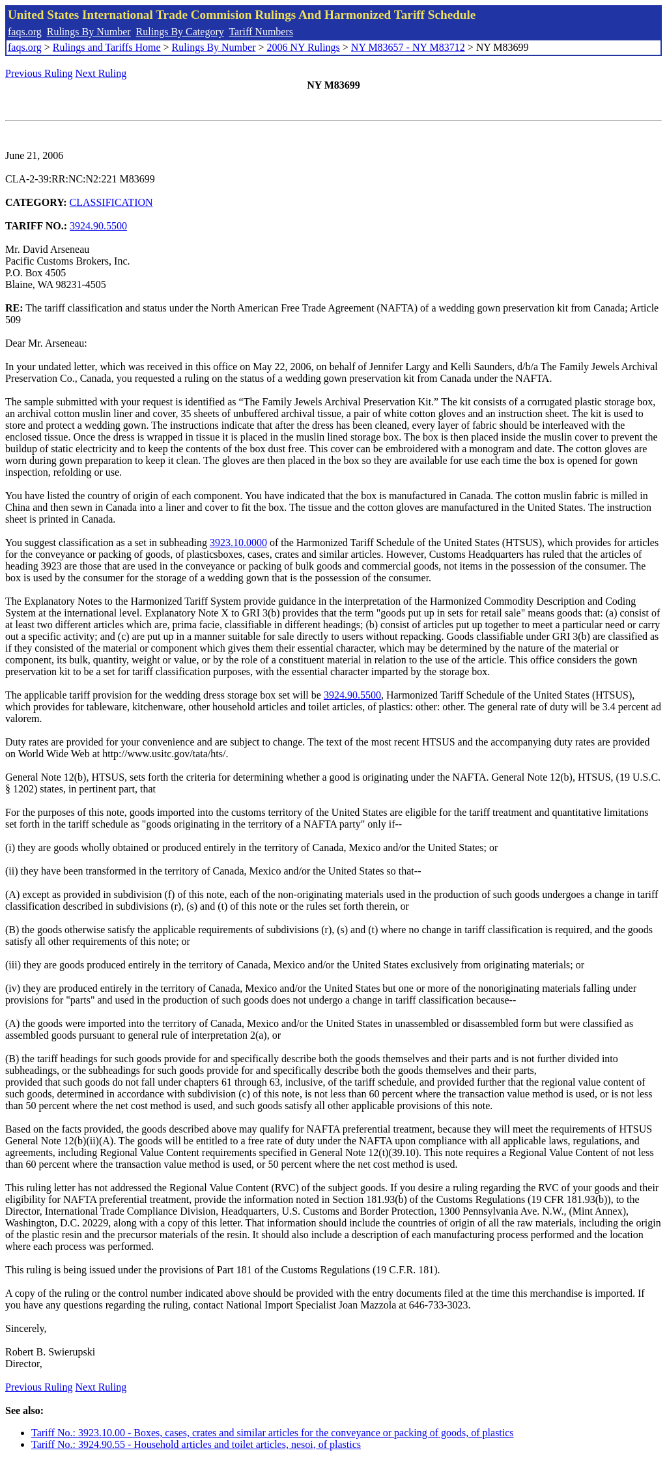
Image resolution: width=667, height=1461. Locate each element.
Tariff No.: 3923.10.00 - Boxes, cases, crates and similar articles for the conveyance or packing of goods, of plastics (272, 1432)
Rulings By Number (89, 31)
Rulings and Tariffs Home (107, 47)
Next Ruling (101, 73)
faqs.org (25, 31)
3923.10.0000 (238, 542)
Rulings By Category (180, 31)
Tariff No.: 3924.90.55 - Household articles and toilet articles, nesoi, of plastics (196, 1444)
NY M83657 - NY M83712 (408, 47)
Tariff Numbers (261, 31)
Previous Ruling (39, 73)
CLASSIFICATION (111, 202)
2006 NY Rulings (303, 47)
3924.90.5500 (98, 225)
